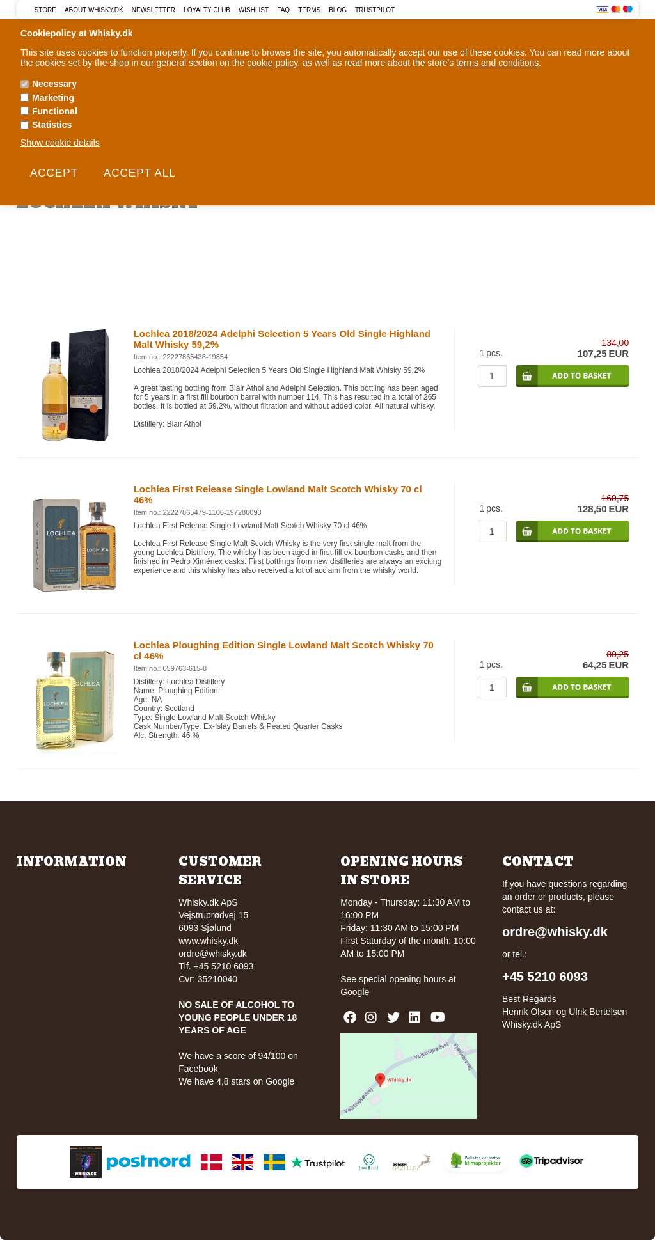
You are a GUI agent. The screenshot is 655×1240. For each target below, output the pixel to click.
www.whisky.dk (208, 941)
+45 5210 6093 (545, 976)
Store (45, 9)
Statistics (52, 125)
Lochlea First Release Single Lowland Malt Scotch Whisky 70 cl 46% (278, 494)
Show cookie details (60, 142)
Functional (54, 111)
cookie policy (272, 63)
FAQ (283, 9)
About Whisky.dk (94, 9)
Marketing (53, 98)
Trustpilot (375, 9)
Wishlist (254, 9)
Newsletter (153, 9)
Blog (338, 9)
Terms (309, 9)
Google (354, 992)
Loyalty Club (207, 9)
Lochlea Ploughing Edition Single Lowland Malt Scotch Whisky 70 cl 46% (284, 650)
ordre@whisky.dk (212, 953)
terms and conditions (497, 63)
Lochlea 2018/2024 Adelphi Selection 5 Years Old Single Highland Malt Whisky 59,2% (282, 339)
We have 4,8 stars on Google (236, 1081)
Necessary (54, 84)
